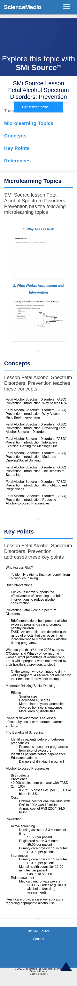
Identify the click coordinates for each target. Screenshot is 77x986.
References (17, 160)
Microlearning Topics (28, 123)
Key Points (17, 148)
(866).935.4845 (38, 973)
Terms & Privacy (38, 971)
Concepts (15, 135)
